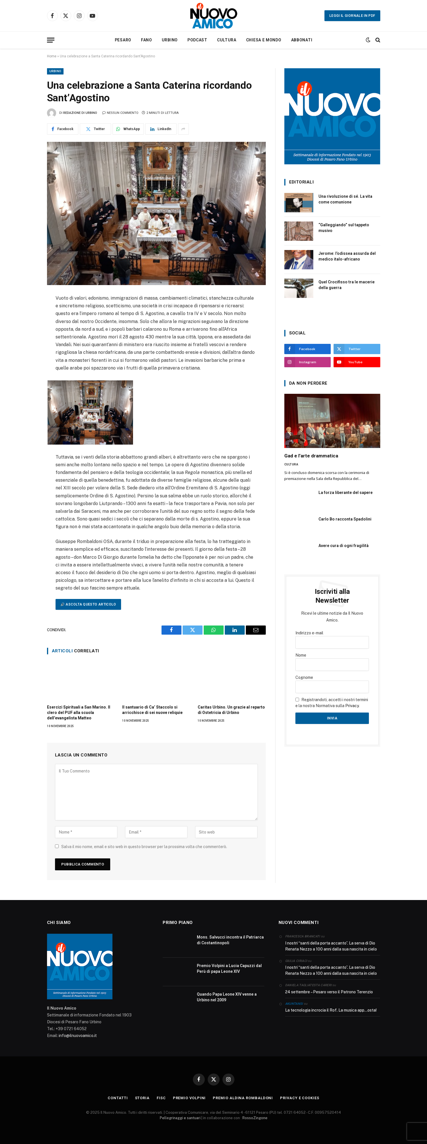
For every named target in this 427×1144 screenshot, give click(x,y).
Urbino (170, 40)
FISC (161, 1098)
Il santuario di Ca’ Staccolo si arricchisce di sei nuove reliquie (152, 710)
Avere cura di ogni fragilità (343, 545)
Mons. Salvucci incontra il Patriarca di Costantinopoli (230, 940)
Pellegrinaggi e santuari (180, 1118)
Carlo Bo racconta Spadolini (344, 519)
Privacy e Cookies (299, 1098)
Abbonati (301, 40)
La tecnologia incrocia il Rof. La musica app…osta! (331, 1010)
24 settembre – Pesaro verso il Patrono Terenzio (329, 992)
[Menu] (50, 40)
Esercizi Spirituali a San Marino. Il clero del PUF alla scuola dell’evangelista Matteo (78, 712)
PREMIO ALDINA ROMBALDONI (243, 1098)
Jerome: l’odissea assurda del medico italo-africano (347, 256)
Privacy (352, 705)
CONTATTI (118, 1098)
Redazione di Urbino (80, 113)
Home (51, 56)
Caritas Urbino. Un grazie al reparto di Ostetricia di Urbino (231, 710)
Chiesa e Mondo (263, 40)
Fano (146, 40)
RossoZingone (254, 1118)
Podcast (197, 40)
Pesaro (123, 40)
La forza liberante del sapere (345, 492)
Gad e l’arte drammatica (311, 456)
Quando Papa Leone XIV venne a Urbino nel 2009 (227, 997)
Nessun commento (120, 113)
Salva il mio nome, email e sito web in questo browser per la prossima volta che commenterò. (144, 846)
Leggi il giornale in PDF (352, 16)
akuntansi (294, 1004)
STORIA (142, 1098)
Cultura (226, 40)
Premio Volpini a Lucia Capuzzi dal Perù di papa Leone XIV (229, 968)
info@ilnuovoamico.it (78, 1035)
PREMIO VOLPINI (189, 1098)
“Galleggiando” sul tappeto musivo (343, 228)
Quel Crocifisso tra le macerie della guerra (346, 285)
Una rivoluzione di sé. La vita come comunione (345, 199)
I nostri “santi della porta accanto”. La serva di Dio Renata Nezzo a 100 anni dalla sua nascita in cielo (331, 946)
